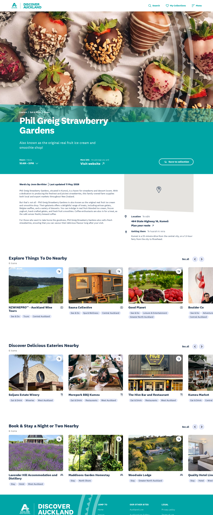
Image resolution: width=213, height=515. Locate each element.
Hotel (21, 484)
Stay (13, 484)
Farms (47, 112)
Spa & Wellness (90, 313)
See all (185, 259)
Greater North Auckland (141, 317)
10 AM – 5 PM (28, 163)
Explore (23, 112)
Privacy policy (168, 509)
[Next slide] (201, 259)
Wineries (30, 400)
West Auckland (45, 400)
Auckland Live (136, 509)
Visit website (92, 163)
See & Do (15, 316)
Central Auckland (41, 316)
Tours (26, 316)
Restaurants (92, 400)
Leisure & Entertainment (155, 313)
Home (101, 509)
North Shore (85, 480)
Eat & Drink (35, 112)
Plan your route (142, 225)
